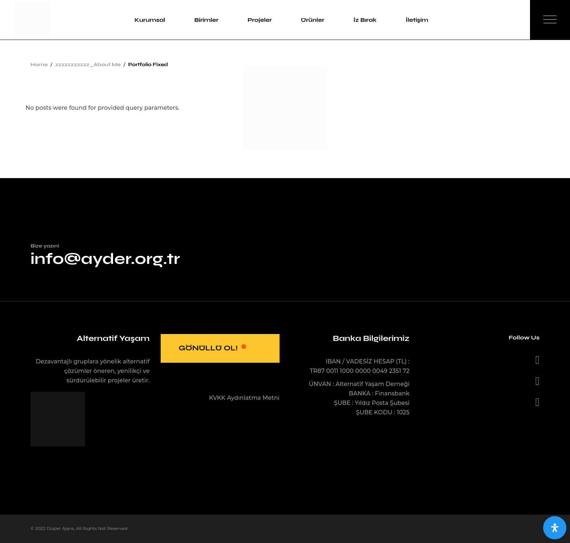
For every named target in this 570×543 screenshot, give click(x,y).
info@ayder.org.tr (105, 258)
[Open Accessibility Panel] (554, 527)
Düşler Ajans (60, 528)
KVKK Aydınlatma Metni (244, 397)
